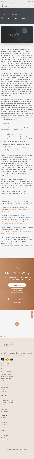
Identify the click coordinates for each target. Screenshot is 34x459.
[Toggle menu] (31, 5)
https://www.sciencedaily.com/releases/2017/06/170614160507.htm (16, 245)
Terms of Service (13, 451)
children (3, 111)
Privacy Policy (4, 451)
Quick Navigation (29, 451)
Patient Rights (20, 451)
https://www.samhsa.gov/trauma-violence (22, 203)
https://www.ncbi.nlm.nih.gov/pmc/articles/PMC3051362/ (14, 223)
